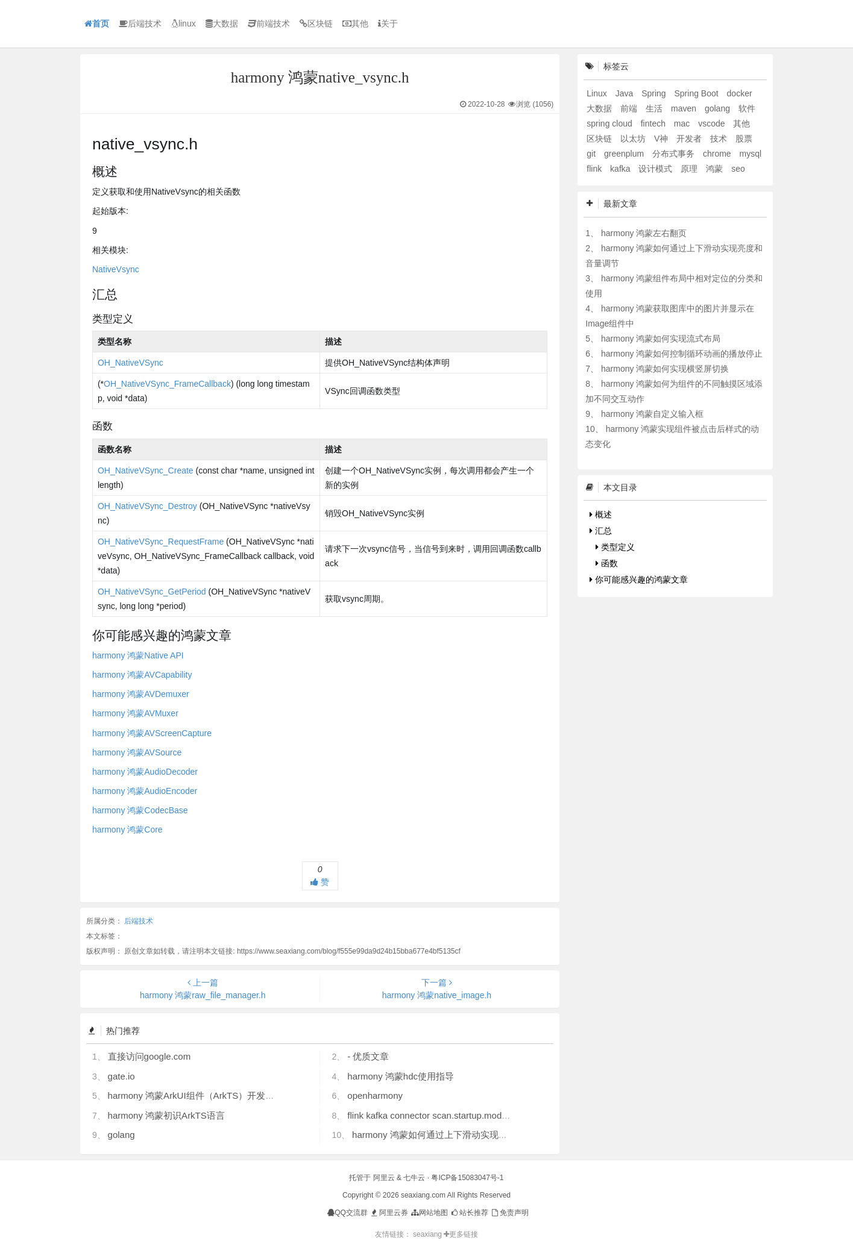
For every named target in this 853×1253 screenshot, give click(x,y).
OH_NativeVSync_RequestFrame (161, 541)
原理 (690, 168)
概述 (601, 514)
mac (683, 123)
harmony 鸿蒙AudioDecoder (145, 771)
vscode (712, 123)
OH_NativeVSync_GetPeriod (152, 591)
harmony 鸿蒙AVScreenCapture (152, 733)
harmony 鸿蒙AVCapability (142, 675)
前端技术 (269, 23)
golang (121, 1135)
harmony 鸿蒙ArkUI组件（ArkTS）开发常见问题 (205, 1095)
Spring (654, 93)
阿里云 (384, 1177)
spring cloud (610, 123)
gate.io (121, 1076)
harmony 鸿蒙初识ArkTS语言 (166, 1115)
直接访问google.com (149, 1056)
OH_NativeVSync (130, 362)
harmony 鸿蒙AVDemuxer (140, 694)
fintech (654, 123)
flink (595, 168)
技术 (719, 138)
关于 (388, 23)
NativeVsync (115, 269)
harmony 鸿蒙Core (127, 829)
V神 (662, 138)
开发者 (690, 138)
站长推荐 (469, 1212)
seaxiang (428, 1234)
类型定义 (615, 547)
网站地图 (429, 1212)
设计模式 (656, 168)
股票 (743, 138)
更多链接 (461, 1234)
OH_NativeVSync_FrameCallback (167, 384)
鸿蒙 (715, 168)
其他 (355, 23)
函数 (607, 563)
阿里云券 (389, 1212)
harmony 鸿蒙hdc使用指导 (400, 1076)
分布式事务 (674, 153)
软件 (746, 108)
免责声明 (509, 1212)
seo (738, 168)
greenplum (625, 153)
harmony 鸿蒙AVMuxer (135, 713)
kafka (621, 168)
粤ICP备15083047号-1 (467, 1177)
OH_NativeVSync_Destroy (147, 506)
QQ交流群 (347, 1212)
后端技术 (140, 23)
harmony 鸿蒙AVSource (136, 752)
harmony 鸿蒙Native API (138, 655)
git (592, 153)
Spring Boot (698, 93)
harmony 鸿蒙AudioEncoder (144, 791)
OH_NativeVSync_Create (146, 470)
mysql (751, 153)
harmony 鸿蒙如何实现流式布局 (660, 338)
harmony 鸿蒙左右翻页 (644, 233)
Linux (598, 93)
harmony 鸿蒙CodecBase (140, 810)
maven (685, 108)
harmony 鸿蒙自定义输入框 (652, 414)
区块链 (316, 23)
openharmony (375, 1095)
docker (739, 93)
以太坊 (634, 138)
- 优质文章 (368, 1056)
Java (625, 93)
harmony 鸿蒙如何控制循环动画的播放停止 (682, 353)
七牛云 (414, 1177)
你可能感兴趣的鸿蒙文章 (639, 579)
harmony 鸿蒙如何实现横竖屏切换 (665, 368)
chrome (718, 153)
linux (183, 23)
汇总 (601, 531)
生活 (655, 108)
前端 (630, 108)
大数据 (222, 23)
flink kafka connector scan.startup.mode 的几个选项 (450, 1115)
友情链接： (393, 1234)
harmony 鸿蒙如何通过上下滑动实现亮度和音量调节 (457, 1135)
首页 (96, 23)
